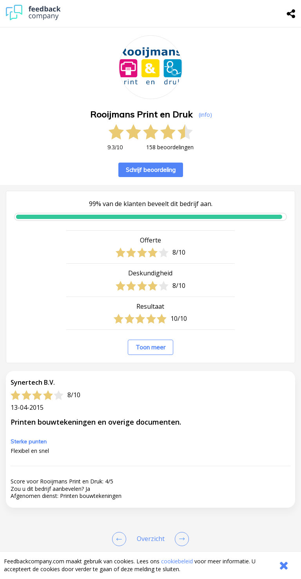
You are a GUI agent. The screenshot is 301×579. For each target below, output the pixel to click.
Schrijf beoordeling (151, 170)
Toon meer (150, 347)
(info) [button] (205, 114)
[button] (150, 503)
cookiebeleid (177, 561)
